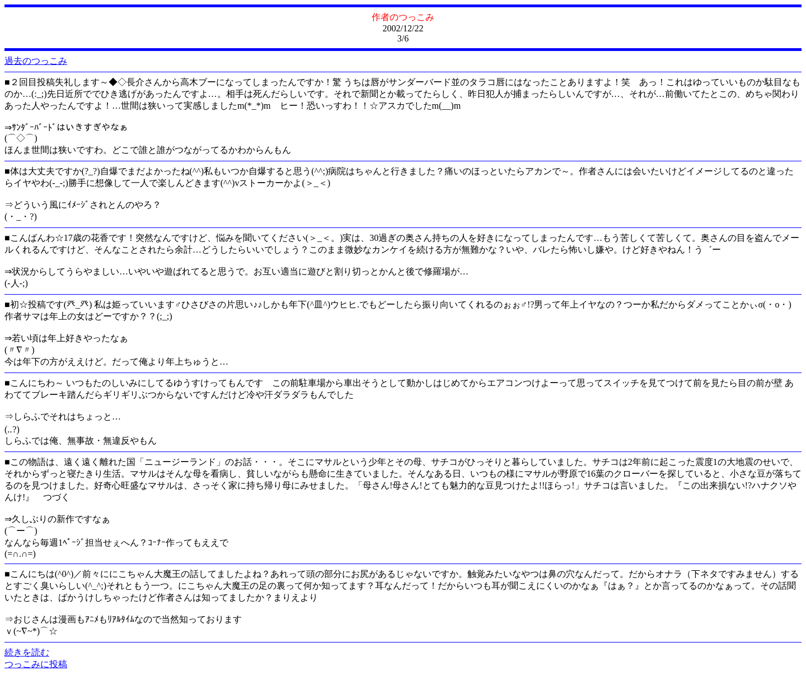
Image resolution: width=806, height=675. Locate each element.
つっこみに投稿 (35, 664)
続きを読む (26, 652)
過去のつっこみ (35, 61)
